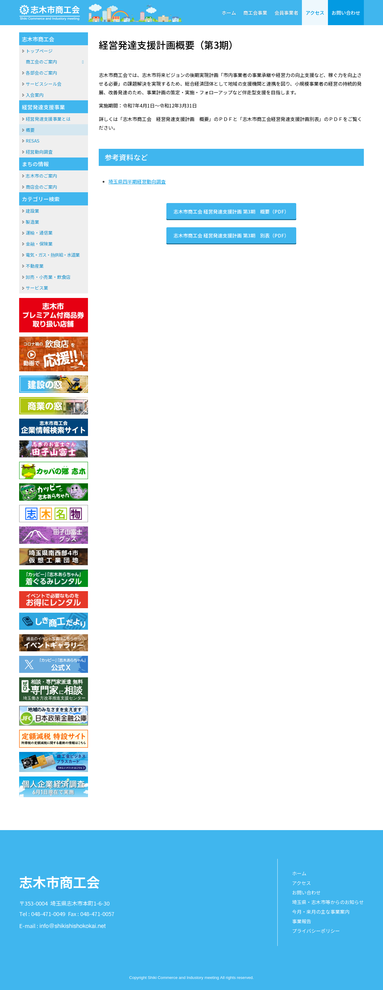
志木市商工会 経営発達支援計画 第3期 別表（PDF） (231, 235)
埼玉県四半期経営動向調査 (137, 181)
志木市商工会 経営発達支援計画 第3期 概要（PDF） (231, 211)
